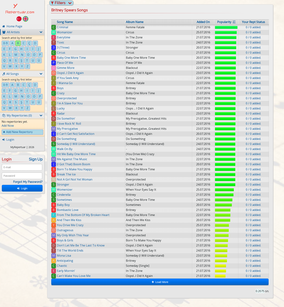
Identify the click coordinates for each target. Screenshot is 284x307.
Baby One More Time (71, 58)
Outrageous (65, 230)
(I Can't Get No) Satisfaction (75, 134)
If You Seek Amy (68, 78)
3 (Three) (63, 47)
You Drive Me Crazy (70, 225)
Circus (61, 53)
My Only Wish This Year (73, 235)
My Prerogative (67, 129)
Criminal (62, 27)
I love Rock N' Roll (69, 124)
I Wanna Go (65, 83)
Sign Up (36, 159)
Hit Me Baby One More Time (76, 154)
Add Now (8, 126)
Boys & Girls (65, 240)
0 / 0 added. (253, 27)
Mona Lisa (67, 256)
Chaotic (65, 266)
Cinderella (63, 195)
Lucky (61, 108)
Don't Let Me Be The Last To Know (82, 245)
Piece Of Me (65, 63)
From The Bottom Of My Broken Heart (83, 215)
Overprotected (67, 98)
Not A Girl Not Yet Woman (74, 179)
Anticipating (68, 261)
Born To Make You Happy (74, 169)
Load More (160, 282)
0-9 (5, 43)
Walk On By (64, 149)
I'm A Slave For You (70, 103)
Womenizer (64, 190)
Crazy (60, 93)
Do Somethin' (66, 119)
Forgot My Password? (28, 182)
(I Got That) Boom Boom (73, 164)
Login (22, 188)
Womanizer (64, 32)
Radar (61, 113)
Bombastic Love (67, 210)
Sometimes (64, 200)
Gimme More (65, 68)
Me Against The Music (72, 159)
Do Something (66, 139)
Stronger (63, 184)
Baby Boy (63, 205)
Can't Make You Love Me (76, 276)
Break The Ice (66, 174)
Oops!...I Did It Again (70, 73)
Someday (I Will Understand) (76, 144)
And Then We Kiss (69, 220)
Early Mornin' (69, 271)
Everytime (63, 37)
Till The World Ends (72, 250)
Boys (60, 88)
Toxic (60, 42)
